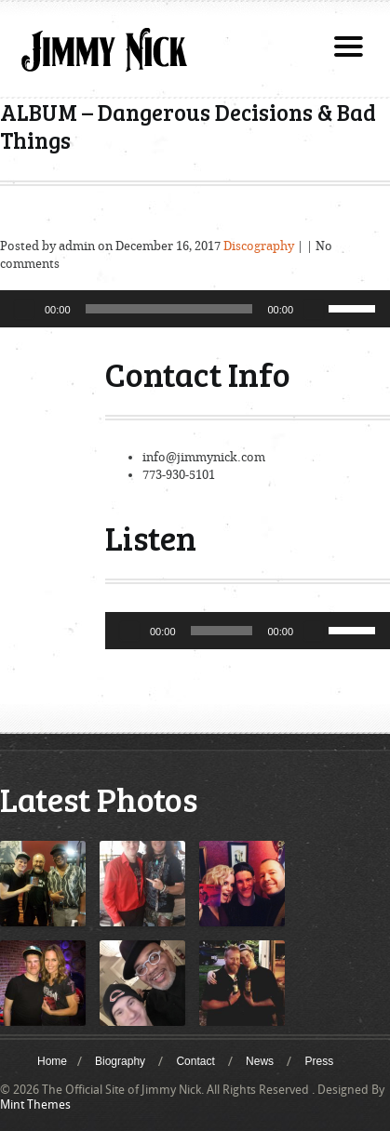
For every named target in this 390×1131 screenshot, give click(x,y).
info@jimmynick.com (203, 457)
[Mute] (313, 308)
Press (318, 1061)
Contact (195, 1061)
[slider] (169, 308)
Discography (258, 246)
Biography (120, 1061)
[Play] (24, 308)
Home (52, 1061)
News (260, 1061)
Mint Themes (35, 1104)
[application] (195, 308)
